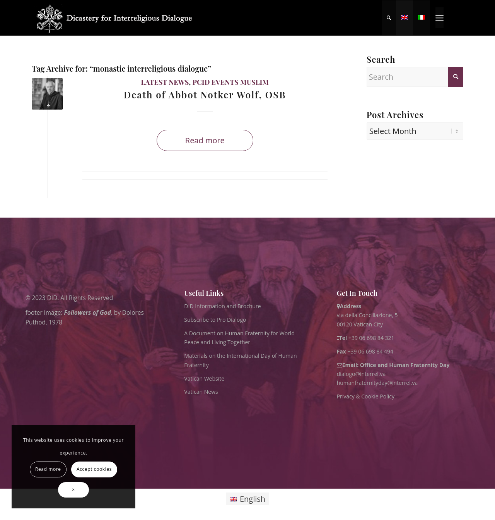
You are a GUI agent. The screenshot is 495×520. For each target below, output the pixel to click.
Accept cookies (94, 469)
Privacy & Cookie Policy (365, 396)
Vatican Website (204, 378)
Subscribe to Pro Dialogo (215, 319)
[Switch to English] (247, 499)
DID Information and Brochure (222, 306)
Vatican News (201, 391)
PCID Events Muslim (230, 82)
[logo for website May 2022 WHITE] (117, 17)
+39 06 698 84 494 (365, 351)
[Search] (389, 17)
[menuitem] (389, 17)
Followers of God (87, 312)
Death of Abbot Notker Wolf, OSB (205, 94)
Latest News (165, 82)
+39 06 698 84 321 (371, 338)
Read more (205, 140)
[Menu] (439, 17)
